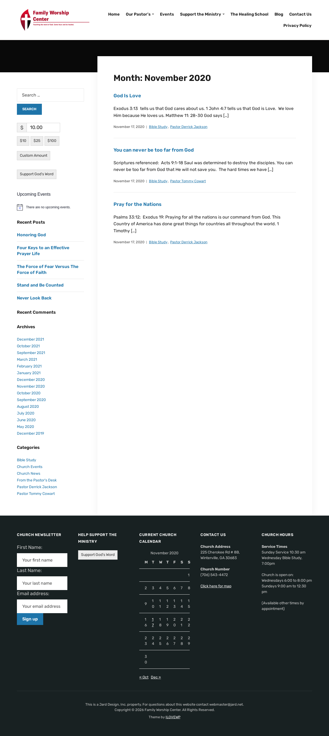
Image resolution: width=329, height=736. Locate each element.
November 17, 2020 (129, 127)
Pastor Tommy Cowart (188, 181)
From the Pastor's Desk (37, 480)
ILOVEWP (173, 717)
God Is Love (127, 96)
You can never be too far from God (154, 150)
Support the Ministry (200, 14)
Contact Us (300, 14)
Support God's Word (36, 174)
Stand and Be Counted (40, 285)
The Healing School (249, 14)
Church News (28, 473)
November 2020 (31, 386)
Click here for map (215, 586)
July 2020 (25, 413)
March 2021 (27, 359)
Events (167, 14)
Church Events (29, 467)
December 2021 (30, 339)
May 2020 (25, 426)
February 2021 (29, 366)
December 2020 (31, 379)
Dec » (156, 677)
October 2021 (28, 346)
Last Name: (31, 570)
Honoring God (31, 234)
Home (114, 14)
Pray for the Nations (138, 204)
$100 (51, 140)
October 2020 (29, 393)
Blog (279, 14)
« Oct (143, 677)
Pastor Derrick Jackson (188, 127)
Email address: (35, 593)
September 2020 (31, 400)
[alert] (50, 207)
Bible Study (158, 127)
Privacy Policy (297, 25)
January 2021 (29, 373)
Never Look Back (34, 298)
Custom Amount (33, 155)
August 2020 (28, 406)
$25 (37, 140)
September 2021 (31, 353)
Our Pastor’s (138, 14)
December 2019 (30, 433)
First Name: (31, 547)
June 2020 (26, 420)
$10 (23, 140)
